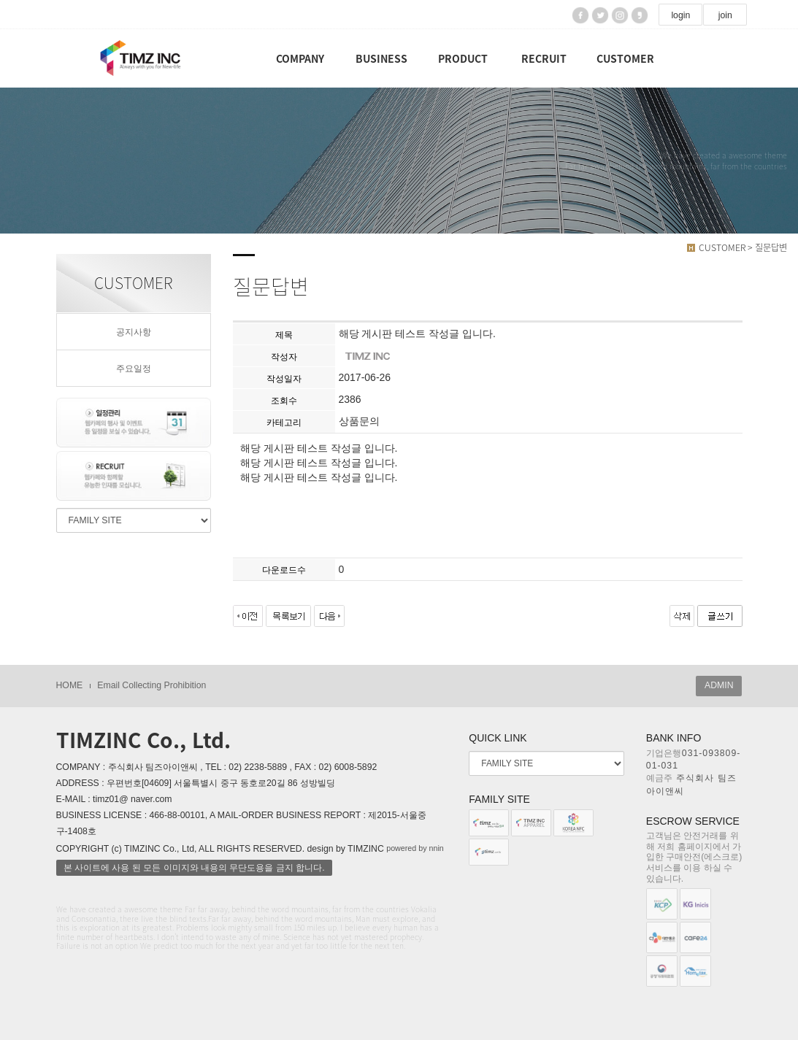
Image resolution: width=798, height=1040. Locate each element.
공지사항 (133, 332)
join (725, 15)
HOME (69, 685)
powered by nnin (415, 848)
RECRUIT (544, 58)
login (680, 15)
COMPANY (300, 58)
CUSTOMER (625, 58)
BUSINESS (381, 58)
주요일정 (133, 368)
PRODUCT (463, 58)
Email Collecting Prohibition (151, 685)
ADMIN (719, 685)
